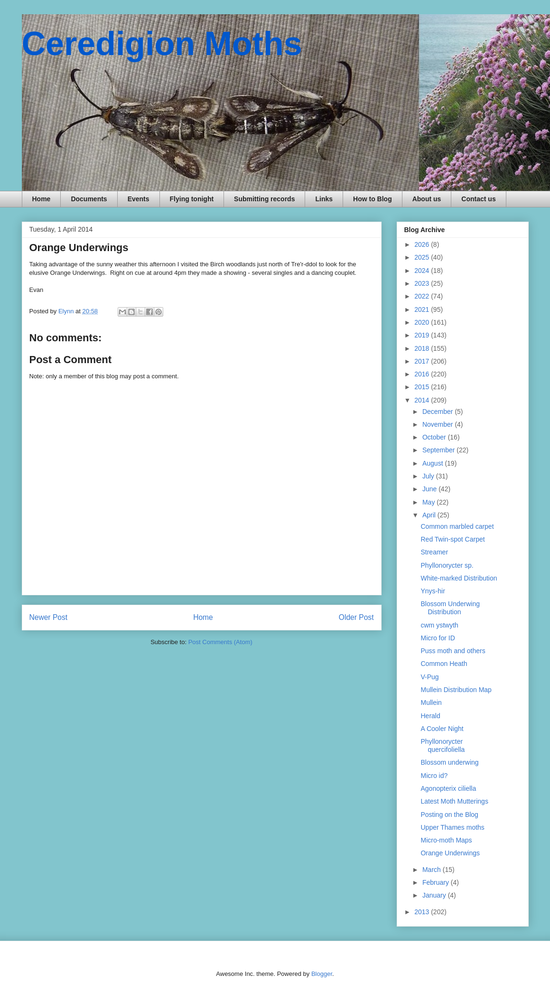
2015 (422, 387)
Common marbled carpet (457, 526)
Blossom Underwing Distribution (450, 608)
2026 (422, 244)
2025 (422, 257)
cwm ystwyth (439, 625)
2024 (422, 270)
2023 (422, 283)
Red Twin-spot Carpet (452, 539)
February (436, 882)
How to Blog (372, 199)
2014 (422, 400)
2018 (422, 348)
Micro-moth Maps (446, 840)
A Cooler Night (441, 728)
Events (138, 199)
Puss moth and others (452, 651)
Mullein (430, 702)
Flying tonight (192, 199)
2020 (422, 322)
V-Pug (429, 677)
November (438, 424)
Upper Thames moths (452, 827)
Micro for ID (437, 638)
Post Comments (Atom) (220, 642)
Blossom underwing (449, 762)
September (439, 450)
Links (324, 199)
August (433, 463)
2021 (422, 309)
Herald (430, 716)
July (429, 476)
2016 (422, 374)
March (432, 869)
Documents (89, 199)
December (438, 411)
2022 (422, 296)
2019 (422, 335)
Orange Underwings (450, 853)
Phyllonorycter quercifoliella (442, 745)
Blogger (321, 973)
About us (426, 199)
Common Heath (443, 663)
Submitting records (264, 199)
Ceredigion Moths (162, 43)
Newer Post (48, 617)
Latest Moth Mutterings (454, 801)
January (435, 895)
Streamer (434, 552)
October (435, 437)
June (430, 489)
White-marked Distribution (458, 578)
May (429, 502)
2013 (422, 912)
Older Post (356, 617)
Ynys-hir (432, 591)
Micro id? (433, 775)
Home (41, 199)
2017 (422, 361)
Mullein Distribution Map (455, 689)
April (430, 515)
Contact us (478, 199)
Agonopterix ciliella (448, 788)
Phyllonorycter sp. (446, 565)
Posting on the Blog (449, 814)
